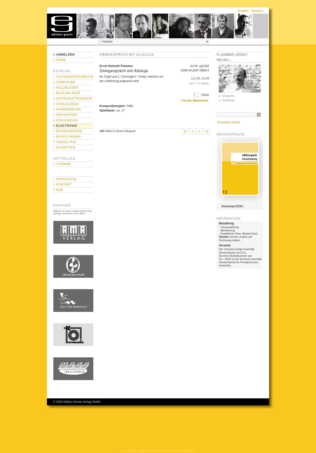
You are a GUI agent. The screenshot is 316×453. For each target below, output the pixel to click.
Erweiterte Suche (228, 122)
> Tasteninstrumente (73, 77)
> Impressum (64, 179)
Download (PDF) (232, 206)
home (62, 26)
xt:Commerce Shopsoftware (176, 451)
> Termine (62, 164)
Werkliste (228, 100)
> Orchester (65, 115)
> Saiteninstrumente (72, 98)
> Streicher (64, 82)
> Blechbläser (66, 93)
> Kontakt (62, 184)
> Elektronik (65, 126)
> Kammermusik (67, 109)
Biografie (228, 96)
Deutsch (257, 11)
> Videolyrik (64, 142)
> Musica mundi (67, 136)
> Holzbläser (65, 87)
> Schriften (64, 147)
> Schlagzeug (66, 104)
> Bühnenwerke (67, 131)
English (243, 11)
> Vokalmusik (65, 120)
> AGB (58, 190)
